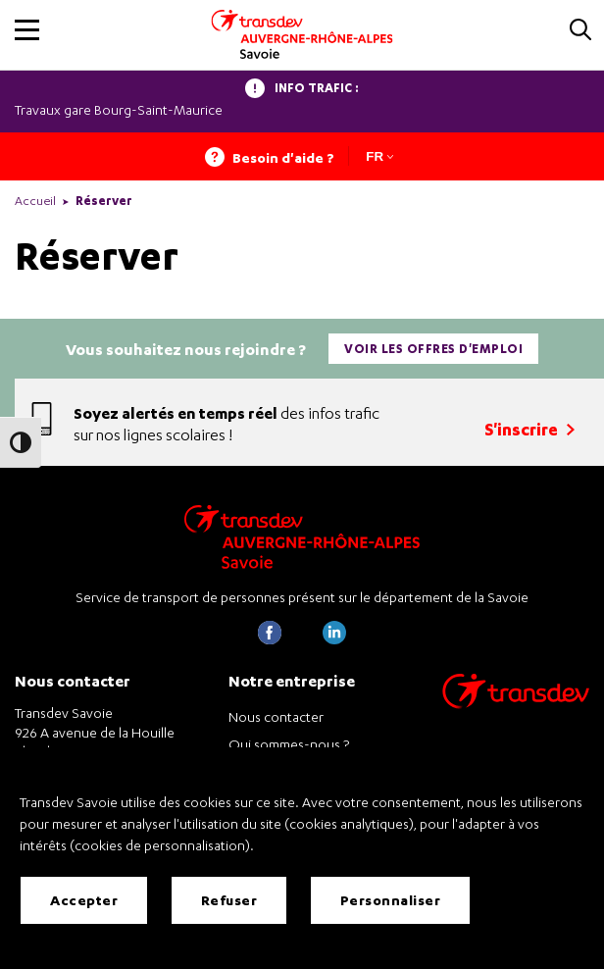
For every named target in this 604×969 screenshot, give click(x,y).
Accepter (84, 900)
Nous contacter (276, 716)
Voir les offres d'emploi (433, 348)
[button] (27, 30)
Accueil (35, 200)
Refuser (229, 900)
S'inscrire (529, 429)
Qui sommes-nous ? (288, 744)
